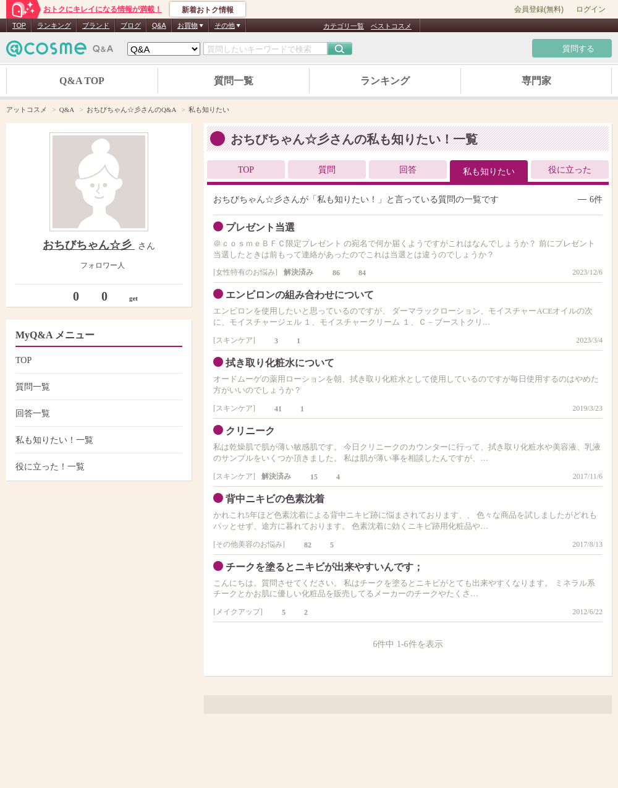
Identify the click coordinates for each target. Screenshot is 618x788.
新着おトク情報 (208, 10)
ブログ (131, 25)
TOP (19, 25)
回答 (408, 169)
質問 (327, 169)
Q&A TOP (81, 80)
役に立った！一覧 (97, 466)
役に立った (569, 169)
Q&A (159, 25)
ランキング (54, 25)
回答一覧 (97, 413)
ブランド (95, 25)
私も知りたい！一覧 (97, 440)
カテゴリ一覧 (343, 26)
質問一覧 (233, 80)
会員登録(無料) (539, 9)
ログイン (591, 9)
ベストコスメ (391, 26)
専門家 (536, 80)
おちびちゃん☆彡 (89, 245)
